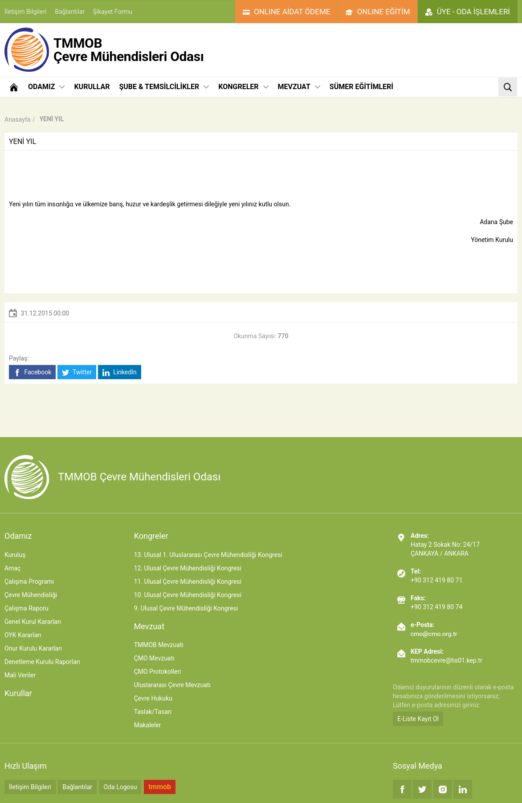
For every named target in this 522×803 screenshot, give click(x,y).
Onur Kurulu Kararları (33, 648)
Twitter (77, 372)
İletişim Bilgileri (25, 11)
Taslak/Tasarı (153, 711)
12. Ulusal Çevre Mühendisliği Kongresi (187, 568)
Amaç (12, 568)
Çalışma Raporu (26, 608)
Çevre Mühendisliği (30, 594)
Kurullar (18, 693)
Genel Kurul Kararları (32, 621)
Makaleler (147, 725)
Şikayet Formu (113, 11)
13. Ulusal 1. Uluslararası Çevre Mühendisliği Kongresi (208, 554)
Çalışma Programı (29, 581)
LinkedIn (119, 372)
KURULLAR (92, 86)
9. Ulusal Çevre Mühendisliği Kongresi (186, 608)
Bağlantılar (70, 11)
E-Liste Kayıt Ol (418, 718)
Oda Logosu (120, 787)
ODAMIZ (46, 86)
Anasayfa (17, 119)
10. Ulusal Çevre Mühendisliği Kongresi (187, 594)
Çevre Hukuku (153, 698)
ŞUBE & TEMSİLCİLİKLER (164, 86)
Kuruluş (14, 554)
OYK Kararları (22, 635)
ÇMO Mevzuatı (154, 658)
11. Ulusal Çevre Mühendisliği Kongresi (187, 581)
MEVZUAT (299, 86)
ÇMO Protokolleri (157, 671)
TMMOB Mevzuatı (159, 644)
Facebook (32, 372)
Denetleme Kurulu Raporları (42, 661)
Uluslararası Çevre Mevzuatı (172, 684)
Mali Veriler (20, 675)
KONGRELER (243, 86)
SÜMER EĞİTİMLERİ (361, 86)
